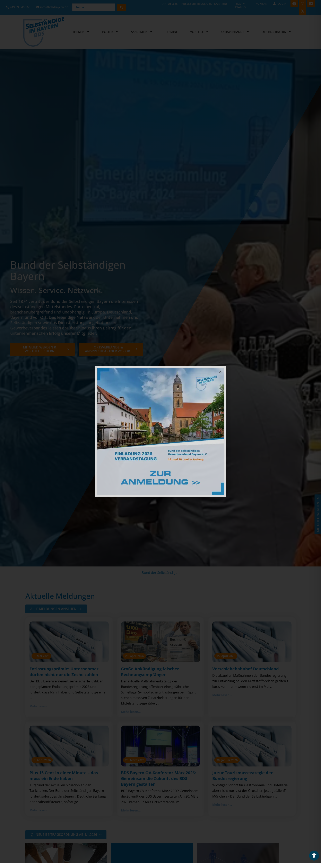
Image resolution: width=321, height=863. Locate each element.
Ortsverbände (235, 31)
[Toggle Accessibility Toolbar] (314, 855)
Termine (171, 32)
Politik (110, 31)
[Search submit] (121, 7)
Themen (81, 31)
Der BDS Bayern (276, 31)
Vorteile (199, 31)
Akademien (142, 31)
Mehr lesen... (39, 706)
